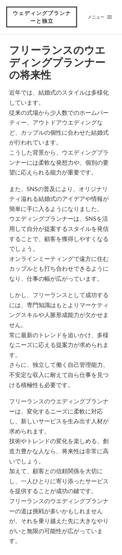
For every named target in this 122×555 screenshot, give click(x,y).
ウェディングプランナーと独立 (42, 17)
